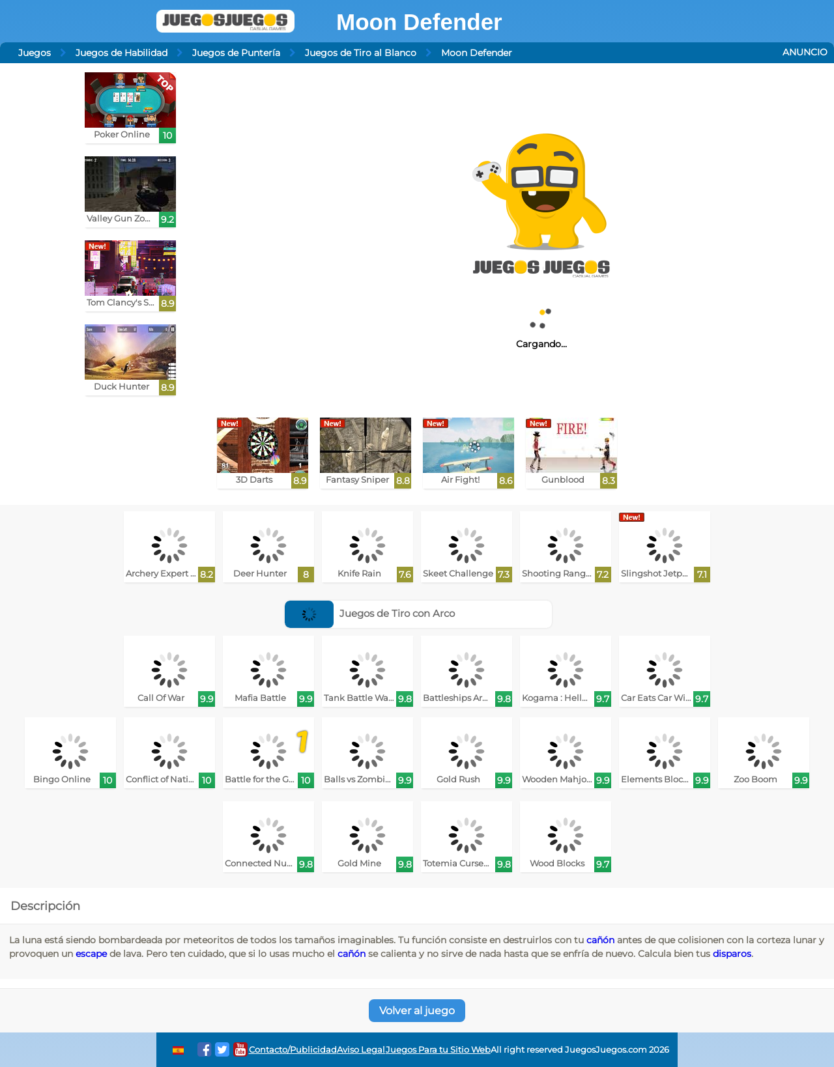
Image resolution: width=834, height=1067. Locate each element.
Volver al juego (417, 1010)
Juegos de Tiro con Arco (370, 613)
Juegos (34, 53)
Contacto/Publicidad (293, 1050)
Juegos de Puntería (236, 53)
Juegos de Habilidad (121, 53)
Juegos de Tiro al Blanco (360, 53)
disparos (732, 954)
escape (91, 954)
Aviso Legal (361, 1050)
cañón (600, 940)
